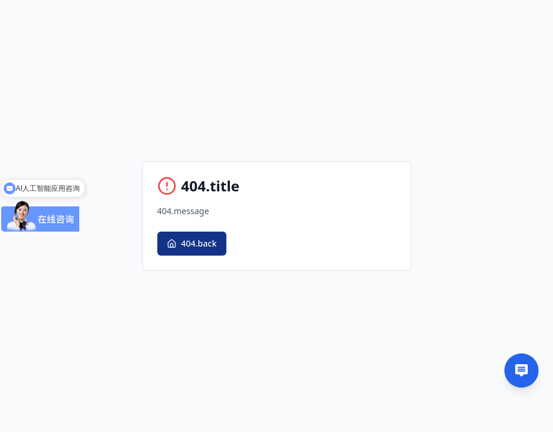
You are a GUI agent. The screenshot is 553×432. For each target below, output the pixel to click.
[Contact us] (521, 370)
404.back (192, 243)
